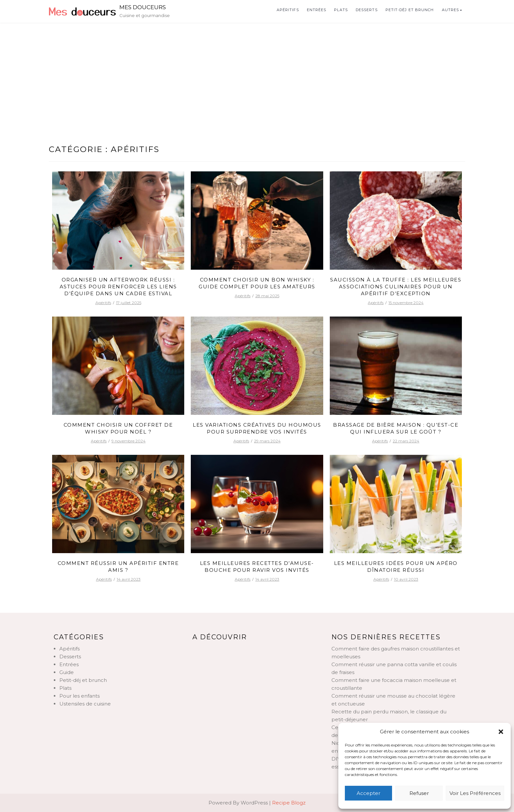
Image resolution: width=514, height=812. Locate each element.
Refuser (419, 793)
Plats (341, 10)
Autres (450, 10)
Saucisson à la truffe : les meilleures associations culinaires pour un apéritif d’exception (395, 287)
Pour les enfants (79, 696)
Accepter (368, 793)
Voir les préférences (475, 793)
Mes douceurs (142, 7)
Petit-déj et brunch (410, 10)
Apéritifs (288, 10)
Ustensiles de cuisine (85, 704)
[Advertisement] (257, 72)
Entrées (316, 10)
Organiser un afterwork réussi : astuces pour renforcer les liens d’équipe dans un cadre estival (118, 287)
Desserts (367, 10)
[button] (501, 731)
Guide (66, 672)
